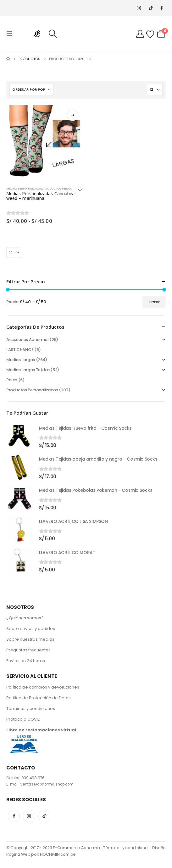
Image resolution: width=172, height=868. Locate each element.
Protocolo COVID (23, 719)
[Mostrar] (155, 89)
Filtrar (154, 301)
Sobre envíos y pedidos (30, 629)
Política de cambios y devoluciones (42, 687)
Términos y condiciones (30, 709)
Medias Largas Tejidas (28, 370)
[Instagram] (139, 8)
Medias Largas (20, 360)
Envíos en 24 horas (25, 661)
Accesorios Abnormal (27, 340)
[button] (11, 33)
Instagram (29, 816)
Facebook (14, 816)
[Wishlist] (150, 34)
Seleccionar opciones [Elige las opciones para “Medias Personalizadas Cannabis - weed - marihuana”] (72, 115)
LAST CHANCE (20, 350)
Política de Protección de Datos (38, 698)
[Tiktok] (151, 8)
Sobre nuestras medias (30, 639)
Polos (11, 380)
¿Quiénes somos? (25, 618)
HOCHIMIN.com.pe (58, 854)
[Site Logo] (32, 33)
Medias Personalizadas (24, 188)
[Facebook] (162, 8)
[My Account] (140, 34)
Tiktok (44, 816)
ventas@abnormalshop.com (47, 784)
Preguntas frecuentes (28, 650)
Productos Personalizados (65, 188)
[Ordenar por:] (31, 89)
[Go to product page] (44, 143)
